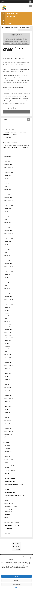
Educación (6, 473)
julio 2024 (6, 211)
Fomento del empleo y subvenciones (13, 484)
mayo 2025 (7, 183)
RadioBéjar (7, 514)
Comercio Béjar (8, 454)
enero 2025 (7, 194)
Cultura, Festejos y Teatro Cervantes (17, 27)
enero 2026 (7, 161)
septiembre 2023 (8, 238)
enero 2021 (7, 327)
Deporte (6, 467)
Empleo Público (8, 476)
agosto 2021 (7, 307)
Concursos (7, 456)
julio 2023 (6, 244)
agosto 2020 (7, 340)
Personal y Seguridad (9, 509)
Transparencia (8, 528)
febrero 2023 (7, 258)
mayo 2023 (7, 249)
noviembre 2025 (8, 167)
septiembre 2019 (8, 371)
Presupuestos (8, 511)
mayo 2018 (7, 415)
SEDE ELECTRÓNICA (8, 20)
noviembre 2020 (8, 332)
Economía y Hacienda (9, 470)
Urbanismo (7, 533)
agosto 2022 (7, 274)
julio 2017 (6, 437)
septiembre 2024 (8, 205)
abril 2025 (7, 186)
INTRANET (6, 23)
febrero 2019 (7, 390)
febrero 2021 (7, 324)
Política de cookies (9, 587)
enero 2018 (7, 426)
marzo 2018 (7, 420)
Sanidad (6, 517)
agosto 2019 (7, 373)
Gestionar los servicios (6, 572)
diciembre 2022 (8, 263)
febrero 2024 (7, 225)
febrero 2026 (7, 159)
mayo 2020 (7, 349)
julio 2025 (6, 178)
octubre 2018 (7, 401)
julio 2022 (6, 277)
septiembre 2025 (8, 172)
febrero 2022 (7, 291)
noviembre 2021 (8, 299)
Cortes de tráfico (8, 459)
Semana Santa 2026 (9, 129)
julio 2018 (6, 409)
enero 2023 (7, 260)
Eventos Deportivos (9, 481)
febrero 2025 (7, 192)
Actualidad (7, 27)
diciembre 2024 (8, 197)
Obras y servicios (8, 503)
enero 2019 (7, 393)
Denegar (16, 580)
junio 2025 (7, 181)
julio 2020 (6, 343)
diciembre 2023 (8, 230)
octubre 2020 (7, 335)
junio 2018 (7, 412)
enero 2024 (7, 227)
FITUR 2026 (7, 137)
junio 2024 (7, 214)
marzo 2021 (7, 321)
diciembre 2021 (8, 296)
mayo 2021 (7, 316)
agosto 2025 (7, 175)
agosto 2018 (7, 406)
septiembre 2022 (8, 271)
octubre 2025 (7, 170)
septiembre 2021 (8, 305)
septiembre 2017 (8, 434)
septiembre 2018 (8, 404)
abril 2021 (7, 318)
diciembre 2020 (8, 329)
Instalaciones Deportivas (10, 487)
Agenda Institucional (9, 13)
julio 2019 (6, 376)
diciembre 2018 (8, 395)
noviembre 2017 (8, 431)
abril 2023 (7, 252)
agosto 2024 (7, 208)
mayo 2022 (7, 282)
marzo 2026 (7, 156)
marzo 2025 (7, 189)
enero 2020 (7, 360)
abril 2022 (7, 285)
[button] (31, 558)
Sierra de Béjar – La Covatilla (11, 525)
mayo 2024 (7, 216)
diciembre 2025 (8, 164)
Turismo (6, 531)
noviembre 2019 (8, 365)
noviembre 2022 (8, 266)
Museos (27, 27)
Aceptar (16, 576)
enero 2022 (7, 293)
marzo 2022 (7, 288)
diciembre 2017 (8, 428)
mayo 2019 (7, 382)
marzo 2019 (7, 387)
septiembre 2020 (8, 338)
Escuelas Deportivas (9, 478)
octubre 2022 (7, 269)
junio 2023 (7, 247)
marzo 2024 (7, 222)
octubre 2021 (7, 302)
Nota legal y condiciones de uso (20, 587)
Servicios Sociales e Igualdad (11, 522)
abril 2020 (7, 351)
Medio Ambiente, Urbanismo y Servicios (14, 495)
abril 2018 (7, 417)
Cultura (6, 462)
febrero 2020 (7, 357)
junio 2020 (7, 346)
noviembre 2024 (8, 200)
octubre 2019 (7, 368)
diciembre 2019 (8, 362)
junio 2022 (7, 280)
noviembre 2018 (8, 398)
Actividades (7, 445)
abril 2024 (7, 219)
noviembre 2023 (8, 233)
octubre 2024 (7, 203)
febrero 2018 (7, 423)
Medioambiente (8, 498)
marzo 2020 (7, 354)
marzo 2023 (7, 255)
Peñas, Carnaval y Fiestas (10, 506)
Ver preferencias (16, 584)
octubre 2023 (7, 236)
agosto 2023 (7, 241)
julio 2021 (6, 310)
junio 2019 (7, 379)
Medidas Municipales (9, 492)
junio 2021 (7, 313)
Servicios (6, 520)
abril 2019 (7, 384)
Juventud (6, 489)
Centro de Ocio (8, 451)
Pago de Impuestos (8, 16)
